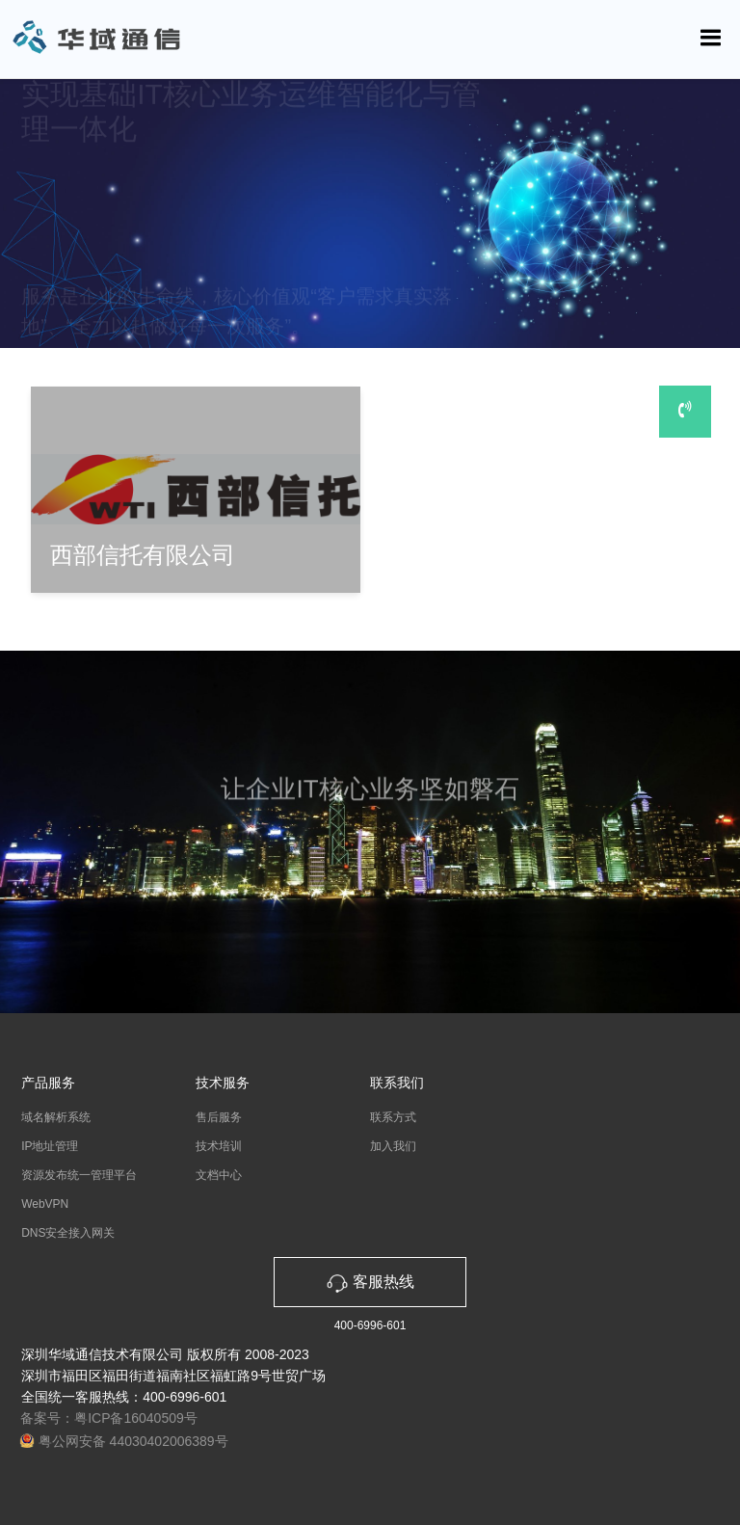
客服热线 (370, 1281)
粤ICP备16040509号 (136, 1418)
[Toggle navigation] (711, 37)
